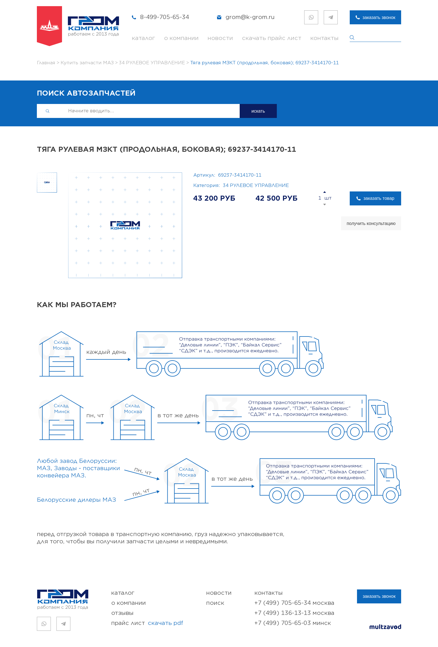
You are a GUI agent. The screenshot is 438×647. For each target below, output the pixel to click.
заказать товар (378, 198)
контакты (324, 38)
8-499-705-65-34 (164, 17)
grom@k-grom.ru (250, 17)
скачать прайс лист (271, 38)
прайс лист (147, 623)
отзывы (122, 613)
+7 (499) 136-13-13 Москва (294, 613)
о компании (181, 38)
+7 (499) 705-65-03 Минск (292, 623)
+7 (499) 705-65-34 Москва (294, 602)
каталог (143, 38)
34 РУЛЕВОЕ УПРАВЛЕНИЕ (256, 185)
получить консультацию (371, 223)
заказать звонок (379, 17)
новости (220, 38)
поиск (215, 602)
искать (258, 111)
